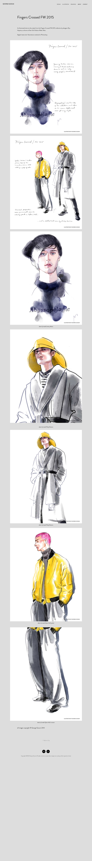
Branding (73, 4)
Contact (85, 4)
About (79, 4)
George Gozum (8, 4)
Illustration (65, 4)
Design (59, 4)
